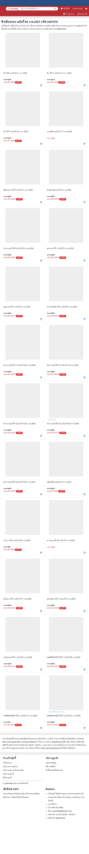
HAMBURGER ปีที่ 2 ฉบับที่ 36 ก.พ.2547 (63, 657)
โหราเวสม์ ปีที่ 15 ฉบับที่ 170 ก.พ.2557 (63, 365)
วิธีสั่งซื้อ (65, 8)
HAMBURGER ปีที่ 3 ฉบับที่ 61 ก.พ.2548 (63, 716)
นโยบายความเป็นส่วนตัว (13, 770)
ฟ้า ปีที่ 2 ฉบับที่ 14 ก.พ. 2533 (59, 73)
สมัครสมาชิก (82, 14)
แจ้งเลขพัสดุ (51, 763)
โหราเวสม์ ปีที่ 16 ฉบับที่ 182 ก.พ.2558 (19, 424)
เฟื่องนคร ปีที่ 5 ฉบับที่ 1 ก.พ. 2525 (18, 190)
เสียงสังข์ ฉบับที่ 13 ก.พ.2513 (59, 482)
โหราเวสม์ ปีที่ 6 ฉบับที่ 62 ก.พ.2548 (18, 248)
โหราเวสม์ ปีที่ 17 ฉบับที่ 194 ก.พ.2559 (19, 365)
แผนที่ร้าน (52, 804)
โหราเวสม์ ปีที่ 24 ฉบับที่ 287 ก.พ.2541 (19, 482)
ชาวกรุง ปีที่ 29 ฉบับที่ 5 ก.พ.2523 (61, 540)
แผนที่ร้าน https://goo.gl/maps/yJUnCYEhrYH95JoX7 (54, 748)
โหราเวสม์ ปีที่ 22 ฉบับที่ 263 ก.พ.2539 (63, 424)
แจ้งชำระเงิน (77, 9)
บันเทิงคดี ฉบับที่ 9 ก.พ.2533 (59, 190)
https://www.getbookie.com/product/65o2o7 (19, 742)
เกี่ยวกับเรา (7, 763)
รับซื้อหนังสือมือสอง (54, 770)
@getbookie (60, 818)
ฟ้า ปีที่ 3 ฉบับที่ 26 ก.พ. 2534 (15, 132)
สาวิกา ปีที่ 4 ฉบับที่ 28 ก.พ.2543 (16, 540)
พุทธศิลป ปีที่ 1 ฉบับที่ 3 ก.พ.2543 (61, 599)
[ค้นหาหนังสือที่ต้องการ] (55, 8)
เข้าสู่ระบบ (69, 13)
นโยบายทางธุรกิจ (10, 766)
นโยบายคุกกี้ (8, 774)
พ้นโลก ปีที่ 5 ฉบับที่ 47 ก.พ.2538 (17, 599)
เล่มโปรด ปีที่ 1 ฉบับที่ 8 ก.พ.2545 (17, 657)
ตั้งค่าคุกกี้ (7, 778)
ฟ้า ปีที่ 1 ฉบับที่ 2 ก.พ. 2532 (15, 73)
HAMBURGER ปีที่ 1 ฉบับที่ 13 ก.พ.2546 (20, 716)
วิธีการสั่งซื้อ (51, 766)
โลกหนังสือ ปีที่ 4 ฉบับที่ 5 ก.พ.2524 (62, 307)
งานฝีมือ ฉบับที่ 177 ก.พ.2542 (59, 132)
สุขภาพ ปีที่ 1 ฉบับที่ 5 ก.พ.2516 (60, 248)
